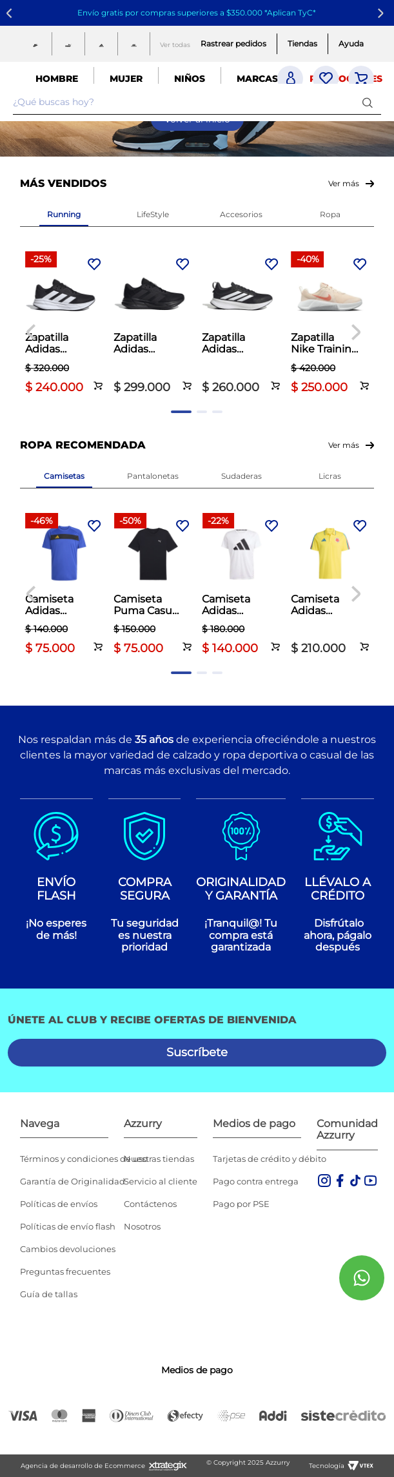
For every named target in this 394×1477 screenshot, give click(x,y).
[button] (98, 378)
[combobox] (197, 102)
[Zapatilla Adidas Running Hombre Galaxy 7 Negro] (64, 323)
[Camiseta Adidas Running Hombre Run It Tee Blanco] (241, 585)
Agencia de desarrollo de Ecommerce (83, 1466)
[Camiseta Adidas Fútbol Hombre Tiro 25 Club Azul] (64, 585)
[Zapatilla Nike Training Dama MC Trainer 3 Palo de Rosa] (330, 323)
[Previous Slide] (11, 13)
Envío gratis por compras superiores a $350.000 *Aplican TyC (195, 12)
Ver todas (175, 45)
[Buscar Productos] (370, 102)
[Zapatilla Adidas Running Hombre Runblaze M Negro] (241, 323)
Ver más (343, 183)
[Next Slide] (382, 13)
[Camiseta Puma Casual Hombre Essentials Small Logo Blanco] (152, 585)
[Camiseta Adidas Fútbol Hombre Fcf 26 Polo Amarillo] (330, 585)
